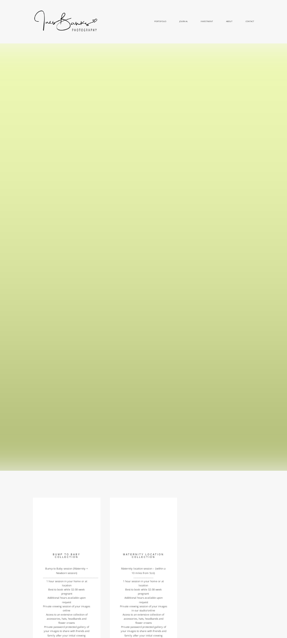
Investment (207, 21)
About (229, 21)
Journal (183, 21)
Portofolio (160, 21)
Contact (250, 21)
